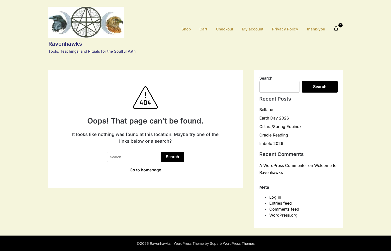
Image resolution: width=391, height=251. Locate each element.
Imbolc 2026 (271, 143)
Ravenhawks (65, 43)
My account (252, 29)
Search (266, 78)
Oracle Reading (273, 134)
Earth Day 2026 (274, 118)
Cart (203, 29)
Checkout (224, 29)
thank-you (316, 29)
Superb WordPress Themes (232, 243)
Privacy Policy (285, 29)
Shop (186, 29)
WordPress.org (283, 215)
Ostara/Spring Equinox (280, 126)
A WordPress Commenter (283, 165)
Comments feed (284, 209)
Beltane (266, 109)
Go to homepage (145, 169)
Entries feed (280, 203)
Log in (275, 197)
